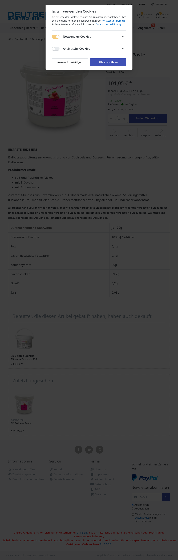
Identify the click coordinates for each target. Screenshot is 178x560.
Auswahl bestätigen (69, 62)
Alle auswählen (108, 62)
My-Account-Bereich (113, 20)
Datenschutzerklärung (108, 24)
